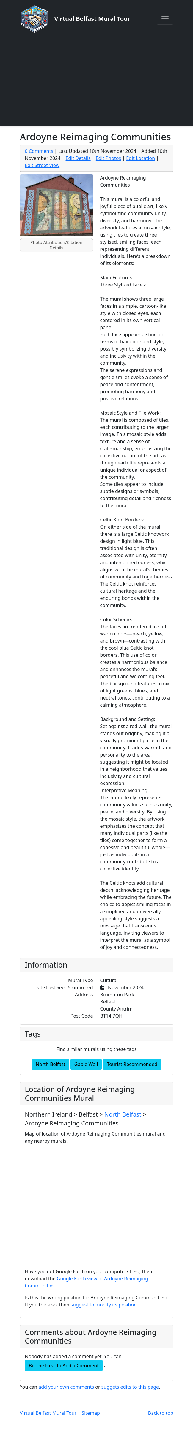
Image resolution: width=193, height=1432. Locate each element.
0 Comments (39, 151)
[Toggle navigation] (165, 19)
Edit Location (140, 158)
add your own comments (66, 1387)
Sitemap (90, 1413)
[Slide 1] (56, 244)
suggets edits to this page (130, 1387)
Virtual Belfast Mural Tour (48, 1413)
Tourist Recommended (132, 1064)
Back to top (160, 1413)
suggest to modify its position (103, 1304)
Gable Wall (86, 1064)
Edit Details (78, 158)
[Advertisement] (96, 79)
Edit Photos (108, 158)
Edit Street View (42, 165)
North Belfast (50, 1064)
